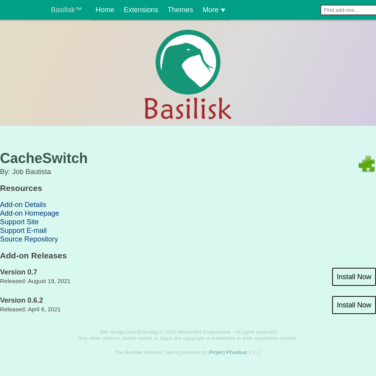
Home (98, 10)
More (205, 10)
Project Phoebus (228, 352)
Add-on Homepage (29, 213)
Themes (170, 10)
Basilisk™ (66, 10)
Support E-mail (23, 230)
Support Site (19, 222)
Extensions (126, 10)
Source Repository (29, 239)
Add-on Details (23, 205)
